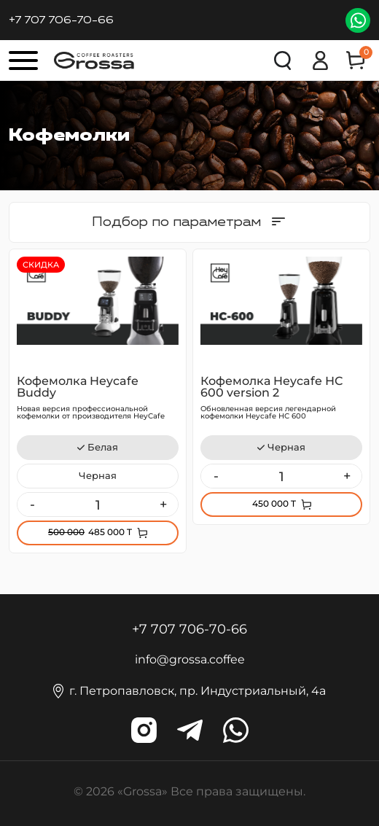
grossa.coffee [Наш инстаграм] (144, 730)
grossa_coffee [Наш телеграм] (190, 730)
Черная (98, 475)
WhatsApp (357, 20)
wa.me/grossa (236, 730)
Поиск (283, 60)
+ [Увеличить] (163, 504)
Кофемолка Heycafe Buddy (77, 387)
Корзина (361, 55)
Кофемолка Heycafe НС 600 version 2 (271, 387)
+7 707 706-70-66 (61, 20)
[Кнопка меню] (23, 60)
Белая (102, 447)
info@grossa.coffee (190, 659)
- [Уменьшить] (32, 504)
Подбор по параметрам (176, 222)
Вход (319, 60)
